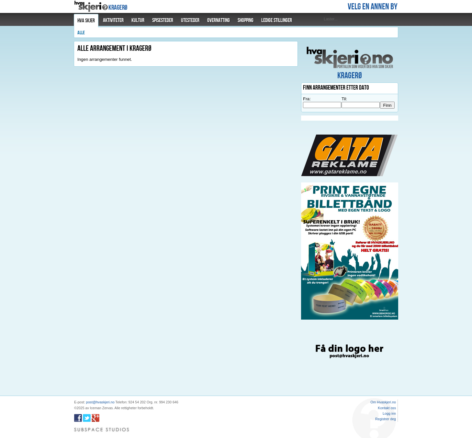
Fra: (307, 98)
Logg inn (389, 413)
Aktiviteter (113, 20)
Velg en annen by (373, 7)
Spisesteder (162, 20)
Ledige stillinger (276, 20)
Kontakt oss (387, 408)
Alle (81, 33)
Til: (344, 98)
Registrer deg (385, 419)
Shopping (245, 20)
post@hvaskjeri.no (100, 402)
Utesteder (190, 20)
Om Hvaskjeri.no (383, 402)
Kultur (137, 20)
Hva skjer (86, 20)
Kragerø (117, 8)
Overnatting (218, 20)
